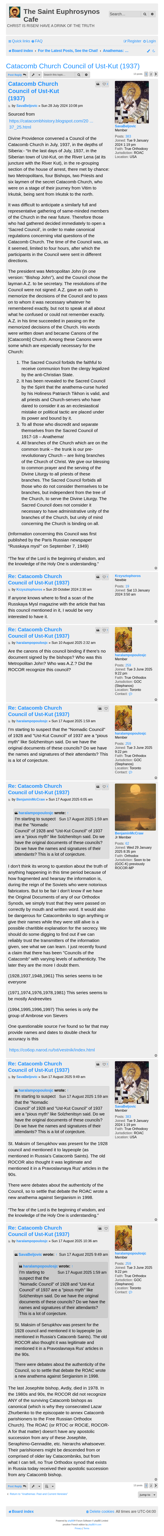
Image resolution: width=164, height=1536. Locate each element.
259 (128, 665)
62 (127, 843)
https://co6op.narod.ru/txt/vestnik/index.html (52, 1049)
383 (128, 136)
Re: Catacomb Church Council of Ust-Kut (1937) (38, 579)
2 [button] (151, 74)
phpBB (71, 1521)
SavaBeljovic (125, 126)
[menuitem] (36, 41)
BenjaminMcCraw (129, 833)
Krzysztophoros (128, 576)
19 (127, 586)
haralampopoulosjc (130, 655)
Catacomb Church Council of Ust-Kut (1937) (73, 66)
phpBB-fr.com (94, 1524)
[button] (156, 74)
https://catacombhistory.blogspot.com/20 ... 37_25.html (51, 123)
